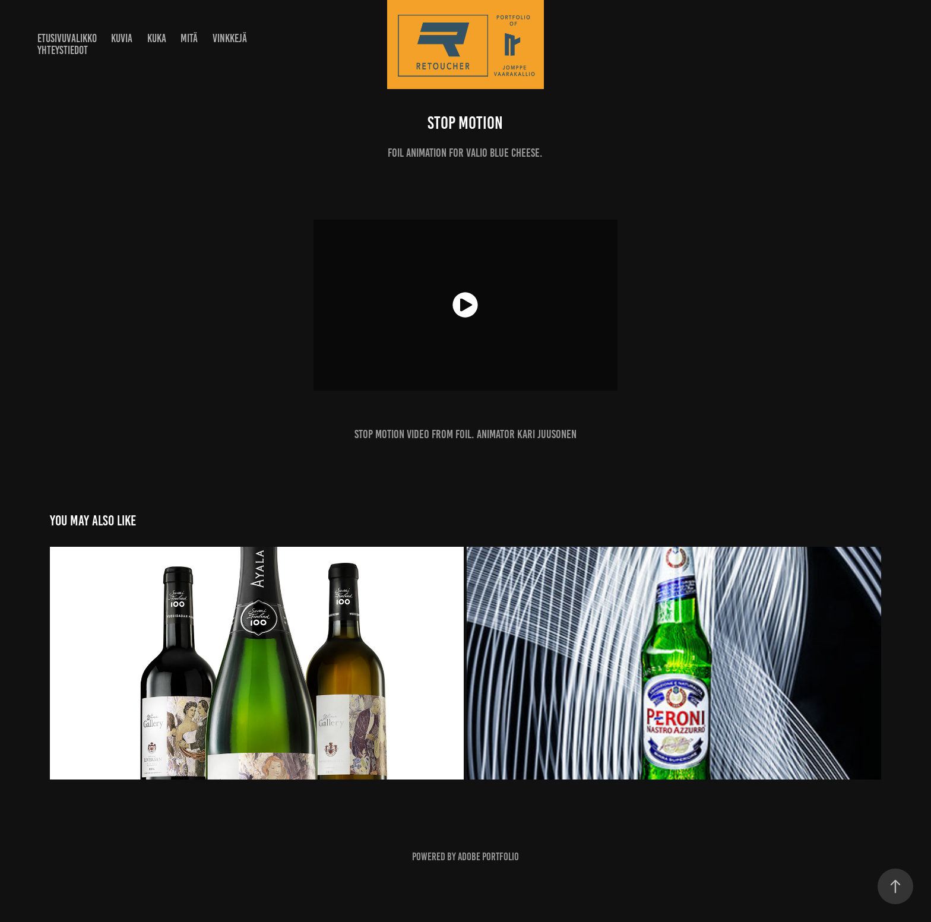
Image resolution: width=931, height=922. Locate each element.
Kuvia (121, 38)
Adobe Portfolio (488, 857)
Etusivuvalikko (67, 38)
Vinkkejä (230, 38)
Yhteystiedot (62, 50)
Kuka (156, 38)
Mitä (189, 38)
